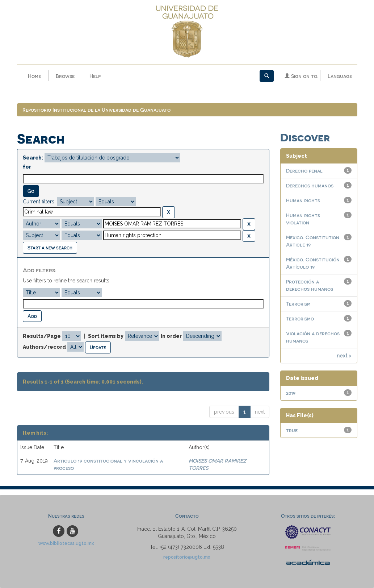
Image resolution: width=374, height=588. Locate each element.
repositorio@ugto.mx (186, 557)
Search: (33, 158)
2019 (290, 393)
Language (340, 76)
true (292, 430)
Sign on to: (301, 76)
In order (171, 336)
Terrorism (298, 304)
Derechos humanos (309, 185)
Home (34, 76)
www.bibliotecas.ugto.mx (66, 543)
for (27, 167)
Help (95, 76)
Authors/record (44, 347)
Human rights (303, 200)
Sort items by (105, 336)
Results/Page (42, 336)
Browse (65, 76)
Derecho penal (304, 170)
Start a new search (50, 247)
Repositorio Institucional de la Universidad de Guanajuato (96, 110)
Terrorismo (300, 318)
